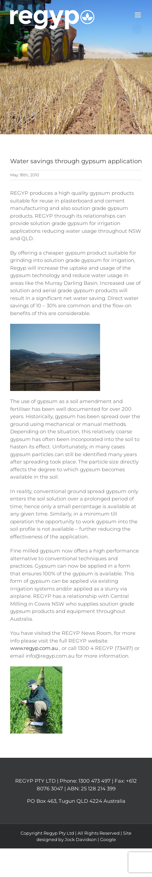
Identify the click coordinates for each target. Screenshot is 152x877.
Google (108, 839)
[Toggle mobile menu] (138, 14)
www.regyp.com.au (34, 648)
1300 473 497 (95, 781)
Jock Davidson (81, 839)
